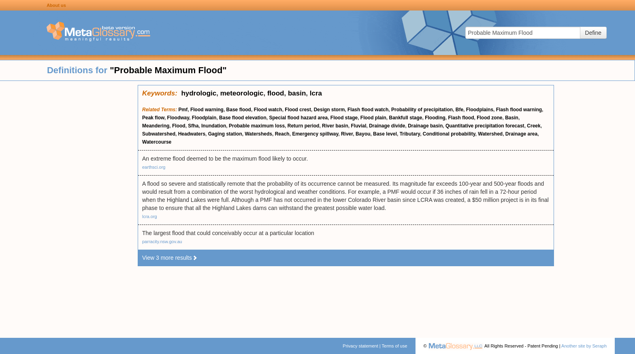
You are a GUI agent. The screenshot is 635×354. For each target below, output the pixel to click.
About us (56, 5)
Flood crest (298, 109)
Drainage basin (425, 126)
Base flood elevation (242, 118)
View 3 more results (170, 257)
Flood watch (268, 109)
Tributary (410, 134)
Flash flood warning (519, 109)
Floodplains (479, 109)
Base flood (238, 109)
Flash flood (461, 118)
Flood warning (207, 109)
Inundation (213, 126)
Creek (533, 126)
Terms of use (394, 345)
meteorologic (242, 93)
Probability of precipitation (422, 109)
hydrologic (198, 93)
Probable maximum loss (257, 126)
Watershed (490, 134)
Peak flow (153, 118)
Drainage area (521, 134)
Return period (304, 126)
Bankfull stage (405, 118)
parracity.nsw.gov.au (162, 241)
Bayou (363, 134)
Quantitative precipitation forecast (484, 126)
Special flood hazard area (298, 118)
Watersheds (258, 134)
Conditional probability (449, 134)
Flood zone (489, 118)
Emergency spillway (315, 134)
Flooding (435, 118)
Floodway (178, 118)
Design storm (329, 109)
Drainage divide (387, 126)
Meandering (155, 126)
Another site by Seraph (584, 345)
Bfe (459, 109)
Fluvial (358, 126)
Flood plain (373, 118)
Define (593, 33)
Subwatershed (158, 134)
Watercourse (156, 142)
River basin (335, 126)
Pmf (183, 109)
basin (297, 93)
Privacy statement (360, 345)
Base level (385, 134)
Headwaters (191, 134)
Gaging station (225, 134)
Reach (282, 134)
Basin (511, 118)
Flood (178, 126)
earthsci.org (153, 167)
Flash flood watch (367, 109)
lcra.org (149, 216)
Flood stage (344, 118)
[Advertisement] (69, 206)
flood (275, 93)
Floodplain (204, 118)
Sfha (193, 126)
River (347, 134)
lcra (316, 93)
